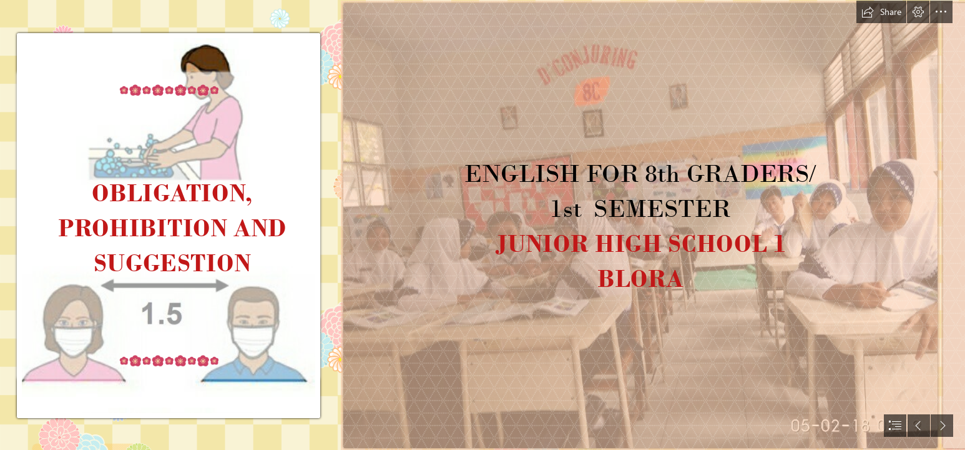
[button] (881, 12)
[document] (482, 225)
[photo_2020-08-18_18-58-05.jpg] (169, 225)
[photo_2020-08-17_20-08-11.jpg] (639, 225)
